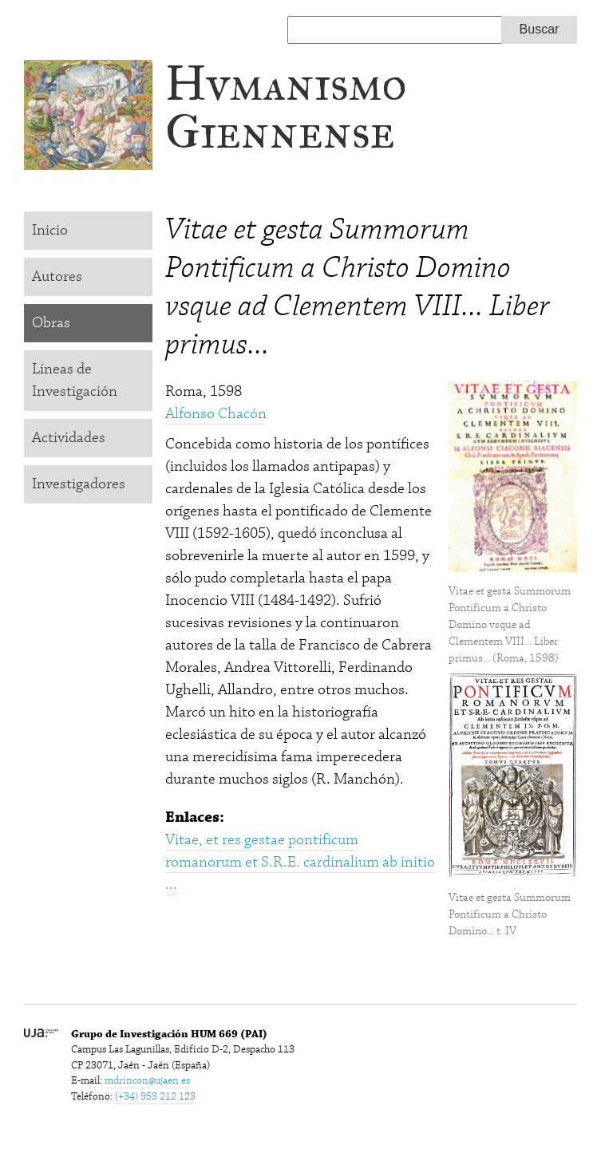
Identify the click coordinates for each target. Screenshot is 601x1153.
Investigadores (78, 484)
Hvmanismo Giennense (286, 107)
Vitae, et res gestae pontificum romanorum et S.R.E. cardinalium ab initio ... (300, 862)
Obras (51, 323)
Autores (57, 276)
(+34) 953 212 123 (155, 1096)
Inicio (50, 230)
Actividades (68, 438)
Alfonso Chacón (216, 414)
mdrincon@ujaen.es (147, 1080)
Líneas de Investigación (74, 380)
